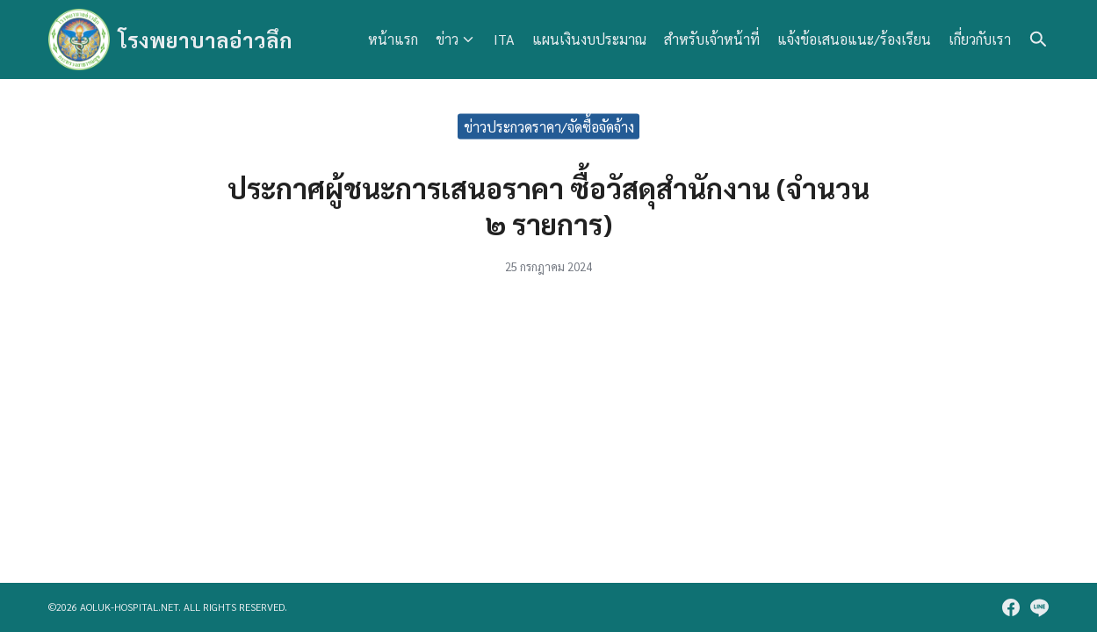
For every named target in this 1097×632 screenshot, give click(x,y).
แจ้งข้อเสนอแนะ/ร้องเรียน (854, 39)
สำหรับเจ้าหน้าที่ (712, 39)
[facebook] (1010, 607)
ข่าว (447, 39)
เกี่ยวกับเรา (980, 39)
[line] (1039, 607)
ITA (504, 39)
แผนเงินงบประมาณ (589, 39)
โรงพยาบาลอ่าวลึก (205, 39)
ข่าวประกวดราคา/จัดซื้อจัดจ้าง (549, 126)
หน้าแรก (393, 39)
